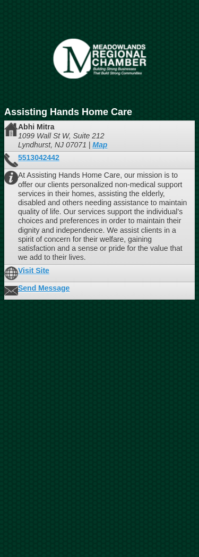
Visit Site (33, 270)
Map (99, 145)
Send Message (44, 288)
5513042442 (38, 157)
